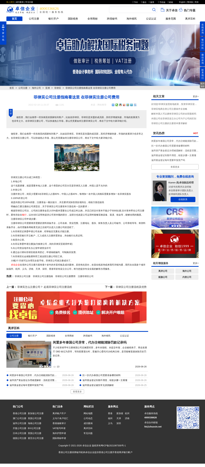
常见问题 (29, 2)
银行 (24, 214)
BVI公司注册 (34, 428)
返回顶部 (202, 85)
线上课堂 (10, 2)
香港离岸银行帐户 (123, 452)
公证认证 (151, 18)
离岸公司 (162, 271)
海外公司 (36, 88)
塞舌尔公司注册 (36, 438)
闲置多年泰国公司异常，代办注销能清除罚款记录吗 (177, 141)
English (182, 2)
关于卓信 (168, 9)
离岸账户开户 (59, 413)
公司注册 (34, 18)
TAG (135, 2)
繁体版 (190, 2)
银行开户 (53, 18)
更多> (196, 96)
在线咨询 (202, 28)
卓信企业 (15, 264)
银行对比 (202, 43)
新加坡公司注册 (36, 413)
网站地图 (88, 413)
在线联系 (182, 199)
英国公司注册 (34, 433)
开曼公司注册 (19, 428)
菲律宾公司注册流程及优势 (131, 287)
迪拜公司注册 (19, 423)
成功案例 (20, 2)
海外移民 (132, 18)
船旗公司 (162, 277)
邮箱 (170, 2)
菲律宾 (57, 88)
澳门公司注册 (19, 418)
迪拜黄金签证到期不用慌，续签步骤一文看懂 (173, 155)
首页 (14, 18)
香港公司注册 (19, 413)
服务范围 (171, 18)
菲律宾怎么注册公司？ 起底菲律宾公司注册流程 (44, 287)
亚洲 (47, 88)
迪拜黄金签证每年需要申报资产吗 (168, 160)
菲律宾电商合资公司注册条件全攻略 (169, 109)
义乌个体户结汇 (60, 418)
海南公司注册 (34, 423)
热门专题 (186, 9)
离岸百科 (190, 18)
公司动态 (88, 418)
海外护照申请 (59, 433)
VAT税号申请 (59, 428)
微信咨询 (202, 58)
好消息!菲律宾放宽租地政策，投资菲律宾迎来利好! (176, 104)
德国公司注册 (19, 438)
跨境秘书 (112, 18)
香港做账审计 (59, 423)
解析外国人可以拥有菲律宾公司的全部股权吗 (173, 113)
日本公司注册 (19, 433)
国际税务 (73, 18)
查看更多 (77, 391)
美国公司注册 (34, 418)
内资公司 (186, 277)
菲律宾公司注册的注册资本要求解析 (169, 123)
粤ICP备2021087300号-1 (113, 445)
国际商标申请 (59, 438)
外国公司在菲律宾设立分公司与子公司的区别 (173, 118)
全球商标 (92, 18)
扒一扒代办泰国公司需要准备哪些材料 (170, 145)
